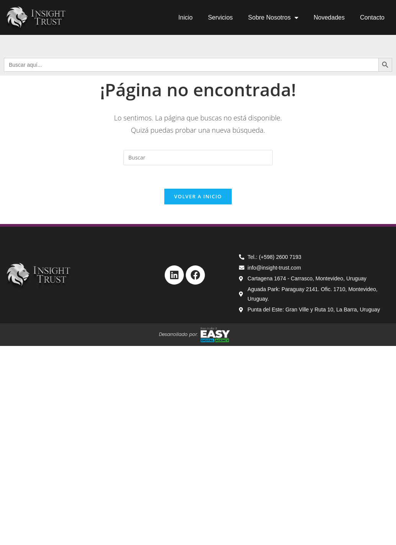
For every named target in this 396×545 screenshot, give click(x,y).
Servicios (220, 17)
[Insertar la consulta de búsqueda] (198, 157)
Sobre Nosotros (273, 18)
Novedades (329, 17)
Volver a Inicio (198, 196)
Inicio (185, 17)
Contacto (372, 17)
